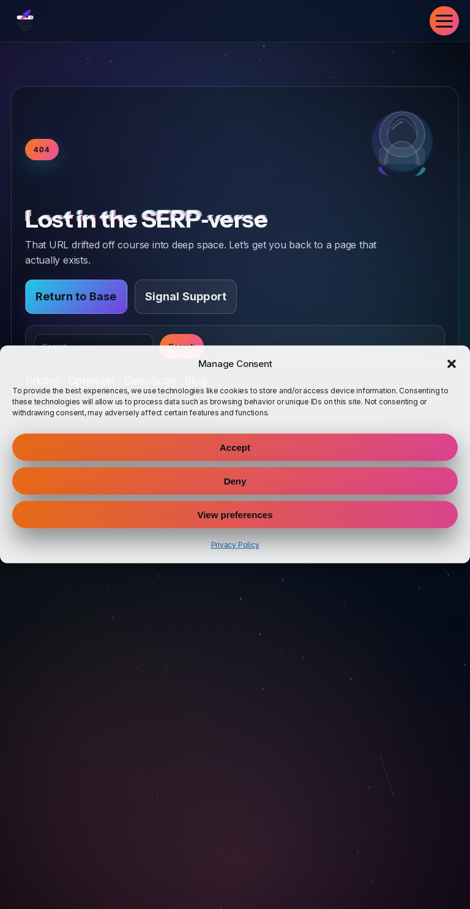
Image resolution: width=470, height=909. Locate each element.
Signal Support (186, 296)
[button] (452, 364)
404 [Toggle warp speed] (42, 149)
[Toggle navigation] (444, 20)
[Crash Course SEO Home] (25, 21)
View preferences (234, 515)
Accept (235, 447)
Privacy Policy (235, 544)
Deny (235, 481)
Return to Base (76, 296)
